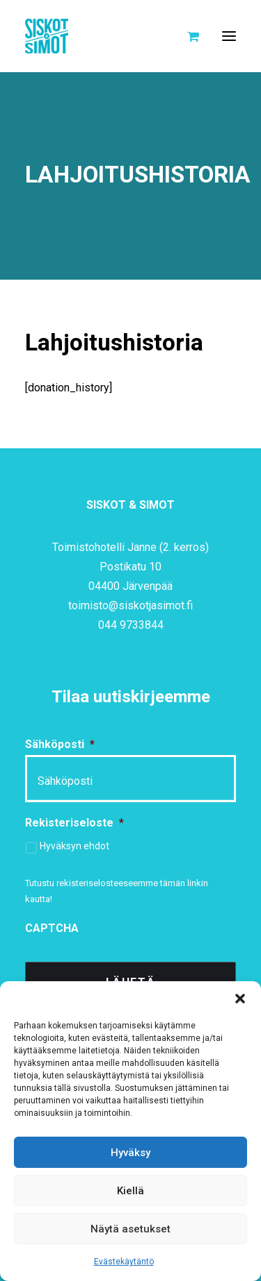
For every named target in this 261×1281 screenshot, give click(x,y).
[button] (240, 999)
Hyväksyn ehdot (74, 845)
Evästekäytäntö (124, 1261)
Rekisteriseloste (74, 822)
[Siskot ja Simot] (46, 36)
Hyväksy (130, 1152)
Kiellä (130, 1191)
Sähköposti (60, 744)
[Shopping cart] (187, 36)
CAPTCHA (52, 928)
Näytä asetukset (130, 1229)
